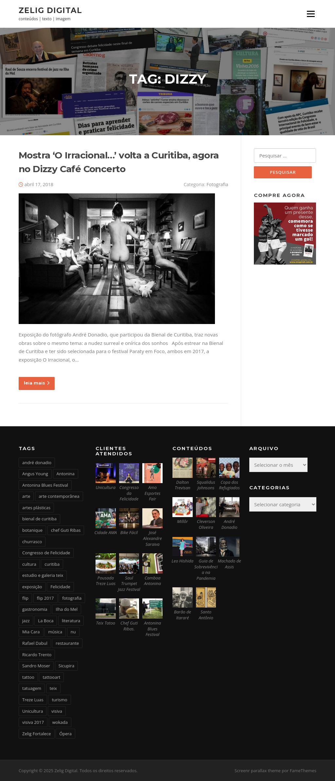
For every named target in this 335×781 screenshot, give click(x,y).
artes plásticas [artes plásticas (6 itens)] (36, 508)
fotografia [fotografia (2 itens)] (71, 598)
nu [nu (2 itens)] (73, 632)
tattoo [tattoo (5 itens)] (28, 677)
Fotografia (217, 184)
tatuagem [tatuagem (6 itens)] (31, 688)
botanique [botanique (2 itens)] (32, 530)
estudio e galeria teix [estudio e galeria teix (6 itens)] (42, 575)
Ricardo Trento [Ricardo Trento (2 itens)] (36, 655)
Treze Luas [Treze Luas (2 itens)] (33, 700)
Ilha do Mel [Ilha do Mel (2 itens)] (67, 609)
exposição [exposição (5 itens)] (32, 587)
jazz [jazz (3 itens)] (26, 621)
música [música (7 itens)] (55, 632)
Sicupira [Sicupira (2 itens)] (66, 666)
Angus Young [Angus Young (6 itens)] (35, 474)
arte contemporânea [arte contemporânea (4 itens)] (59, 496)
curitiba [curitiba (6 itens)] (52, 564)
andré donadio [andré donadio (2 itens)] (36, 462)
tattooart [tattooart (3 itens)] (51, 677)
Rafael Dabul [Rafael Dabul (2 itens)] (34, 643)
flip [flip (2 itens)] (25, 598)
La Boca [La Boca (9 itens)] (45, 621)
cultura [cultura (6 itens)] (29, 564)
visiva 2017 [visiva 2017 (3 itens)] (33, 722)
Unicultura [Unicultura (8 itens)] (32, 711)
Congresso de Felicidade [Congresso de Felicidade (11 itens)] (46, 553)
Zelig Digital (50, 10)
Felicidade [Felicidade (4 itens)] (60, 587)
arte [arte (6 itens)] (26, 496)
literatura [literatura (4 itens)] (71, 621)
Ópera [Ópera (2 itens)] (65, 734)
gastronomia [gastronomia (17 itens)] (34, 609)
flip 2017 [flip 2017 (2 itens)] (45, 598)
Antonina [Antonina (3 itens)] (66, 474)
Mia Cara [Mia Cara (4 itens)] (31, 632)
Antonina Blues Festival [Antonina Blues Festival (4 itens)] (45, 485)
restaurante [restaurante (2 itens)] (67, 643)
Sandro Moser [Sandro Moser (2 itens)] (36, 666)
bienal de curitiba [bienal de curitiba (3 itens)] (39, 519)
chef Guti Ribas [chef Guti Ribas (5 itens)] (66, 530)
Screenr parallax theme (258, 770)
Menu (310, 13)
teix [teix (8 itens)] (53, 688)
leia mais (36, 382)
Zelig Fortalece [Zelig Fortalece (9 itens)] (36, 734)
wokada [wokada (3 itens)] (60, 722)
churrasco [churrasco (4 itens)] (32, 542)
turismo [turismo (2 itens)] (59, 700)
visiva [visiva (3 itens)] (56, 711)
